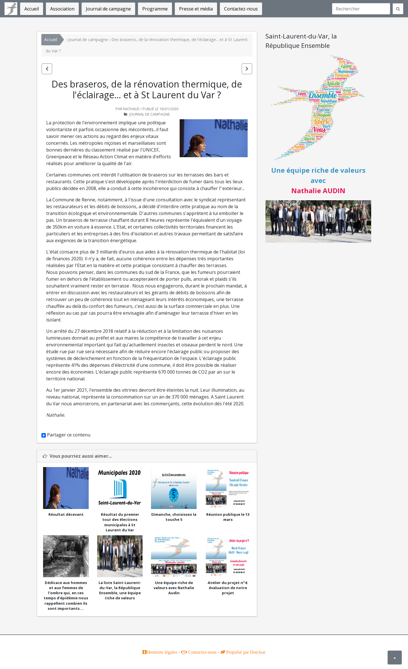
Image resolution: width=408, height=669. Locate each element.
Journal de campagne (88, 39)
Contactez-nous (201, 652)
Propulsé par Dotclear (245, 652)
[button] (47, 68)
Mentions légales (161, 652)
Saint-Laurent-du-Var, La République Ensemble (11, 8)
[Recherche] (361, 8)
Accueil (50, 39)
